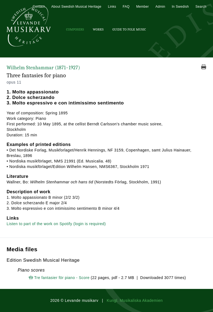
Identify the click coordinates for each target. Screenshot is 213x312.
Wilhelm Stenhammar (43, 68)
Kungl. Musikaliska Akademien (135, 300)
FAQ (126, 7)
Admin (160, 7)
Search (200, 7)
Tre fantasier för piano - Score (62, 277)
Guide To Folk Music (129, 29)
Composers (75, 29)
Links (112, 7)
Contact (38, 7)
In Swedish (180, 7)
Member (142, 7)
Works (98, 29)
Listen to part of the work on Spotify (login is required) (56, 224)
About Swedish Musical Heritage (76, 7)
